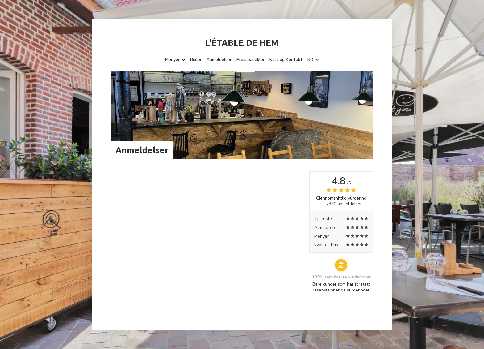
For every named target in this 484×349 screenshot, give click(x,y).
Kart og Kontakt (285, 59)
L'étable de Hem (242, 42)
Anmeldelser (219, 59)
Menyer (175, 59)
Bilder (196, 59)
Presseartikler (250, 59)
